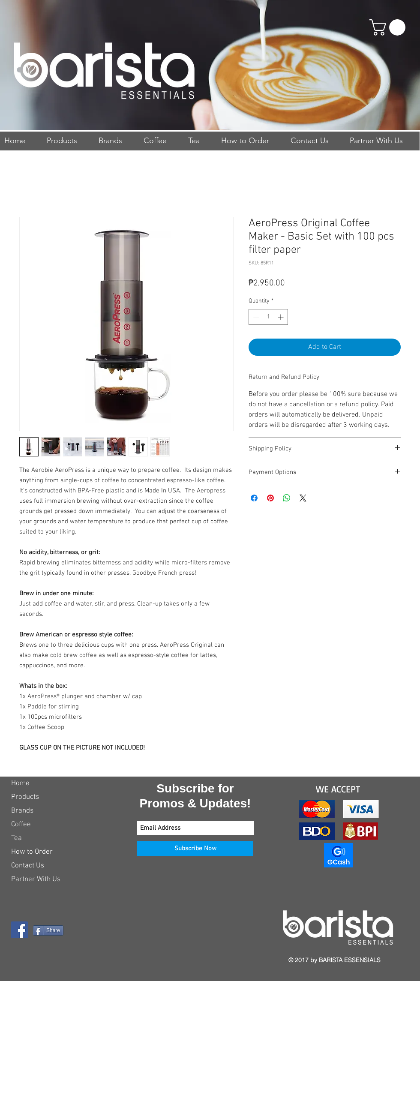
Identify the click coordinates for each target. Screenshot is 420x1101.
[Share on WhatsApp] (287, 498)
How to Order (32, 852)
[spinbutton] (268, 316)
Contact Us (27, 865)
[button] (389, 27)
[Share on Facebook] (254, 498)
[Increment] (281, 316)
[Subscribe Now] (195, 848)
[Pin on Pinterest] (270, 498)
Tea (16, 838)
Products (25, 797)
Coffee (21, 824)
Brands (22, 811)
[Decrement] (255, 316)
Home (20, 783)
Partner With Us (35, 879)
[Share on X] (303, 498)
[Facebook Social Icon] (19, 929)
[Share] (48, 930)
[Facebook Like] (64, 959)
